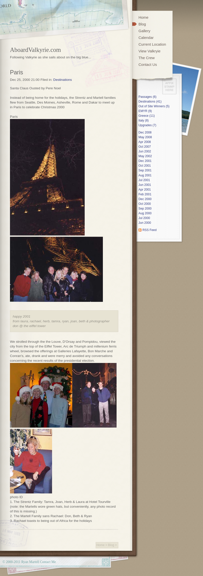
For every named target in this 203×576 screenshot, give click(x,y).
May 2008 (145, 137)
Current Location (152, 44)
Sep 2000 (144, 208)
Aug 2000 (144, 213)
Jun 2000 (144, 223)
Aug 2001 (144, 175)
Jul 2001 (144, 180)
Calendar (146, 37)
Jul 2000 (144, 218)
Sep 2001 (144, 170)
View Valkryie (149, 51)
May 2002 (145, 156)
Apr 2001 (144, 189)
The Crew (146, 58)
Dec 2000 (144, 199)
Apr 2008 (144, 142)
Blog (111, 545)
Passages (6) (147, 97)
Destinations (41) (149, 101)
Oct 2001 (144, 165)
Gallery (144, 31)
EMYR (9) (145, 111)
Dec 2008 (144, 132)
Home (100, 545)
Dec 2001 (144, 161)
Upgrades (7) (147, 125)
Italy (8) (143, 120)
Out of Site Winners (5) (153, 106)
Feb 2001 (144, 194)
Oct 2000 (144, 204)
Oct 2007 (144, 146)
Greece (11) (146, 115)
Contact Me (48, 562)
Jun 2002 (144, 151)
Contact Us (147, 64)
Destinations (62, 80)
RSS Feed (149, 230)
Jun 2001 (144, 185)
